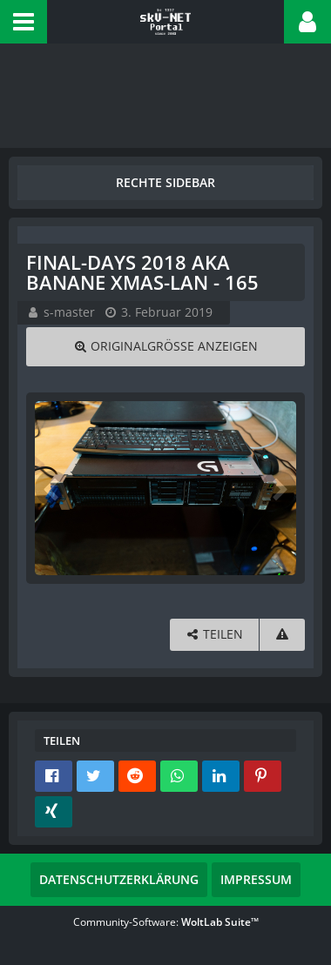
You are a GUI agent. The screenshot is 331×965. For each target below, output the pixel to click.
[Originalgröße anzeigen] (165, 346)
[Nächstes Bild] (278, 488)
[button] (23, 22)
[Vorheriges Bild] (52, 488)
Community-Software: (166, 922)
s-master (69, 312)
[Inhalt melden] (282, 635)
